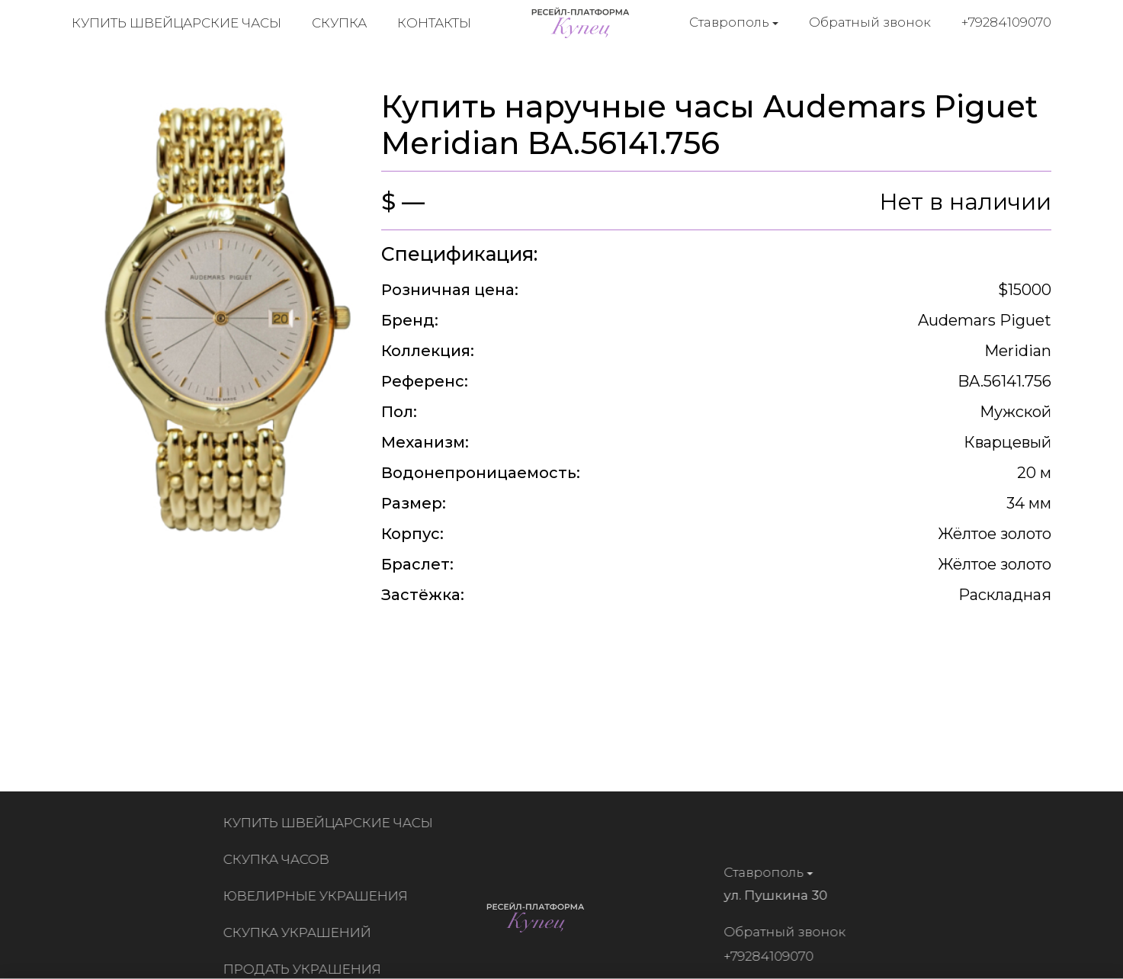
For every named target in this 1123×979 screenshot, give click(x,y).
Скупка (339, 22)
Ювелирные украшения (318, 896)
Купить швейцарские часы (176, 22)
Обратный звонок (870, 22)
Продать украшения (305, 969)
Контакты (434, 22)
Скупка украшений (300, 932)
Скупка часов (279, 859)
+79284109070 (1006, 22)
